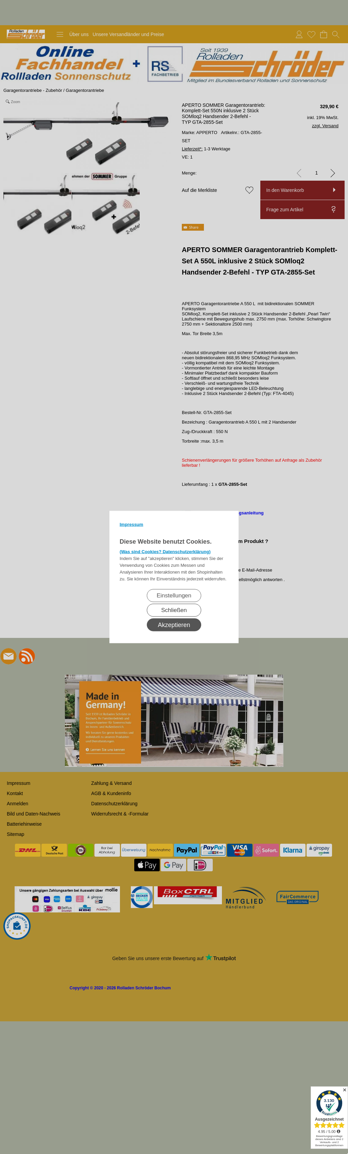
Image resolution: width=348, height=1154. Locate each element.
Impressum (131, 524)
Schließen (174, 610)
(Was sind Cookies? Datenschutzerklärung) (165, 551)
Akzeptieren (174, 625)
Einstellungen (174, 595)
